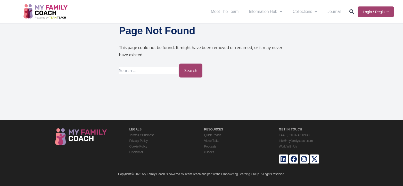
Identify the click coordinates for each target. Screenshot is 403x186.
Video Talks (211, 141)
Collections (305, 11)
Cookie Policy (138, 146)
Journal (334, 11)
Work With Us (288, 146)
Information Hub (265, 11)
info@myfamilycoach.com (296, 141)
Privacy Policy (138, 141)
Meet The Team (224, 11)
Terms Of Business (141, 135)
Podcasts (210, 146)
